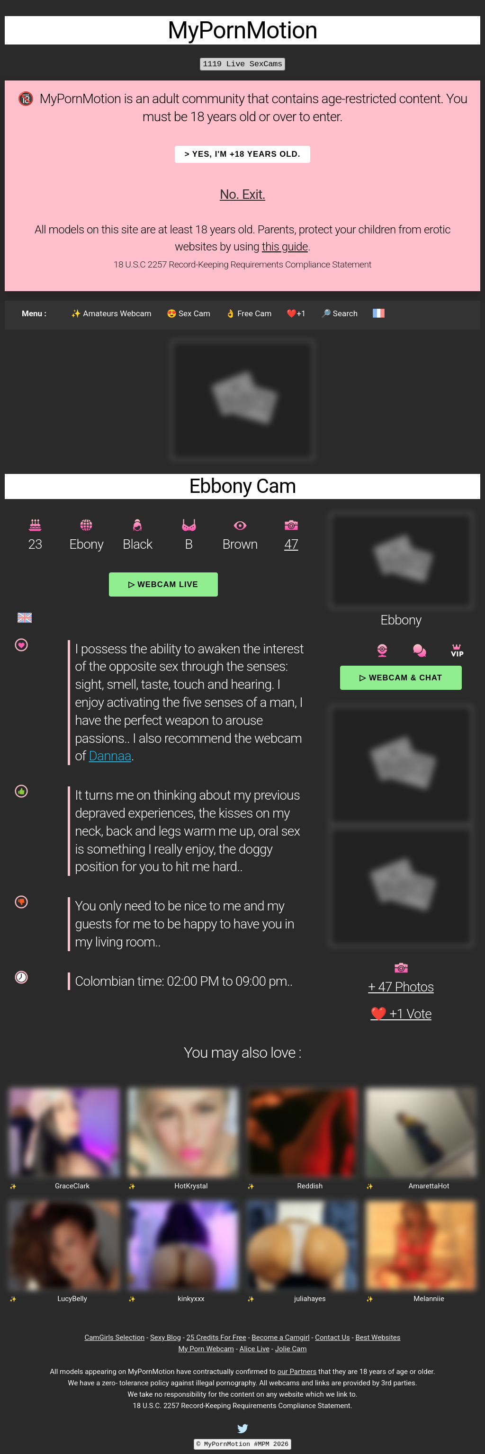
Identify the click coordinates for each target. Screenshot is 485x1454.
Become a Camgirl (280, 1337)
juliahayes (309, 1298)
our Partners (297, 1371)
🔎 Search (339, 313)
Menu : (34, 313)
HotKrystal (190, 1186)
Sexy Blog (165, 1337)
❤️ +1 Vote (400, 1014)
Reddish (310, 1186)
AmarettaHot (428, 1186)
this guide (285, 246)
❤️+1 (296, 313)
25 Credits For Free (216, 1337)
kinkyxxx (191, 1298)
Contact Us (332, 1337)
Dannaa (110, 756)
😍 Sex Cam (188, 313)
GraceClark (72, 1186)
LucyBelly (72, 1298)
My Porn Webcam (206, 1349)
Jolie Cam (291, 1349)
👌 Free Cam (248, 313)
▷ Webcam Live (163, 584)
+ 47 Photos (401, 987)
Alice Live (254, 1349)
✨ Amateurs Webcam (111, 313)
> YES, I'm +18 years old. (243, 154)
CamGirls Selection (114, 1337)
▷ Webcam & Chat (400, 677)
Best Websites (377, 1337)
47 (291, 544)
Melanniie (428, 1298)
